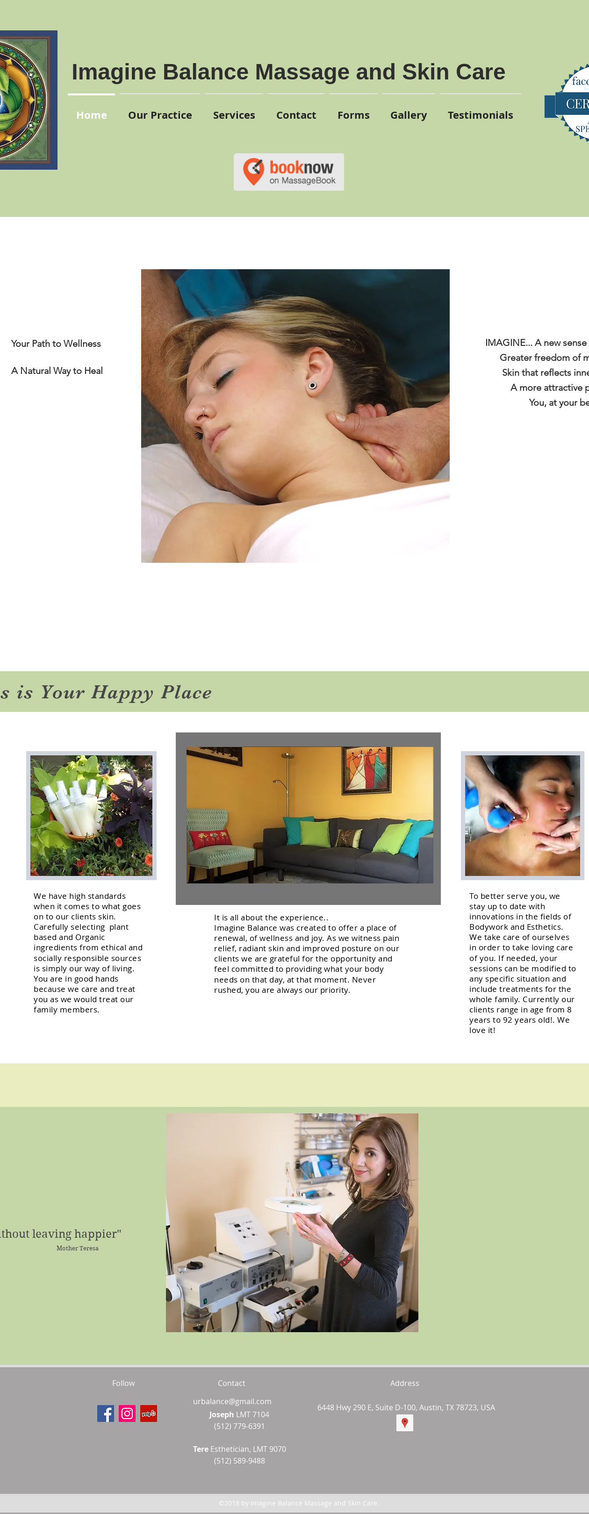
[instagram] (127, 1413)
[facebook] (105, 1413)
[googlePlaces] (404, 1422)
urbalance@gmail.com (232, 1401)
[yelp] (148, 1413)
